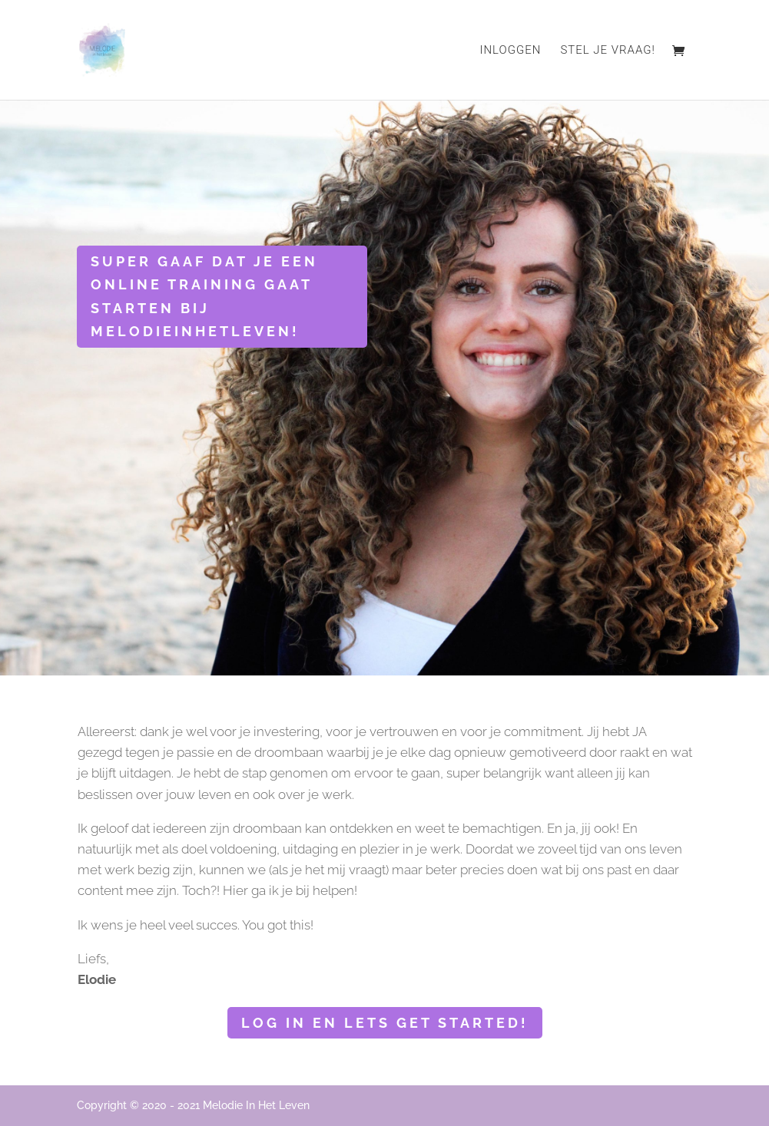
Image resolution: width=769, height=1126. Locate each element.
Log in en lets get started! (385, 1023)
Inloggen (510, 51)
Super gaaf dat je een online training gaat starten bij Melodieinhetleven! (204, 296)
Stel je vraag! (607, 51)
